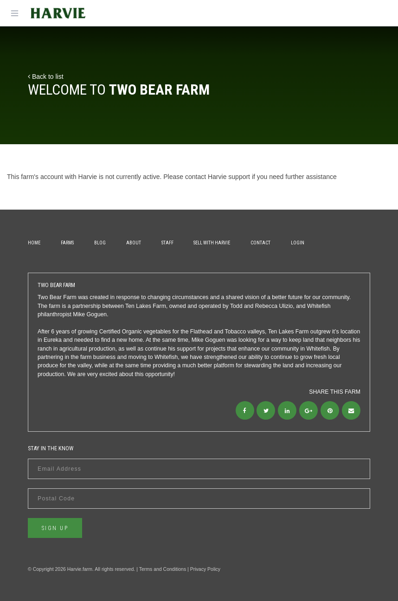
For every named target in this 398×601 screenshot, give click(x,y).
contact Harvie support (217, 176)
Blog (100, 243)
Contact (260, 243)
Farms (67, 243)
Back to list (46, 76)
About (133, 243)
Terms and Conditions (162, 569)
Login (297, 243)
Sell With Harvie (211, 243)
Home (34, 243)
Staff (167, 243)
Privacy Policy (205, 569)
